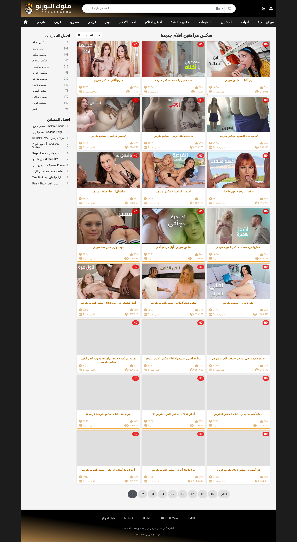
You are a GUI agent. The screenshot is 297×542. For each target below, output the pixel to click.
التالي (224, 494)
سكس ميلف (50, 54)
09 (212, 494)
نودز (108, 22)
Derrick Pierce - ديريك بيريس (50, 138)
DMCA (191, 518)
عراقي (92, 22)
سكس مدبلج (50, 42)
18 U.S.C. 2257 (169, 518)
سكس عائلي (50, 84)
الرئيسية (25, 22)
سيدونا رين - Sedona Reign (50, 132)
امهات (245, 22)
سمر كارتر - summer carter (50, 171)
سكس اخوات (50, 72)
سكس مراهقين (50, 66)
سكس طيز (50, 48)
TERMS (147, 518)
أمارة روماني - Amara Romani (50, 165)
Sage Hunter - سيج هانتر (50, 153)
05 (172, 494)
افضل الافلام (153, 22)
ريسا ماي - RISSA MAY (50, 159)
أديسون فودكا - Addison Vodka (50, 146)
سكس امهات (50, 90)
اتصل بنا (128, 518)
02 (142, 494)
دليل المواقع (108, 518)
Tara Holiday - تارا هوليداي (50, 177)
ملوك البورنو (151, 534)
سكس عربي (50, 102)
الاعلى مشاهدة (180, 22)
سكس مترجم (50, 78)
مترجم (41, 22)
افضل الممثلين (58, 119)
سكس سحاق (50, 60)
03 (152, 494)
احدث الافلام (127, 22)
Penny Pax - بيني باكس (50, 183)
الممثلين (226, 22)
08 (202, 494)
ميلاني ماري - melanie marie (50, 126)
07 (192, 494)
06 (182, 494)
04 (162, 494)
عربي (57, 22)
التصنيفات (205, 22)
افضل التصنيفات (57, 36)
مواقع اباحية (266, 22)
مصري (74, 22)
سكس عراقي (50, 96)
